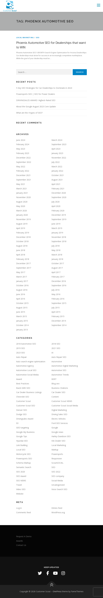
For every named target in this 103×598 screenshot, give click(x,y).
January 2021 (22, 193)
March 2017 (21, 276)
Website (19, 493)
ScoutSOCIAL (57, 462)
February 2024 (22, 144)
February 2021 (57, 188)
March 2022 (56, 166)
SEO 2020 (20, 471)
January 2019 (57, 232)
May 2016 (55, 294)
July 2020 (55, 201)
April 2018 (20, 254)
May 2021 (20, 184)
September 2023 (58, 144)
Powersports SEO (24, 458)
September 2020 (58, 197)
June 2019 (55, 223)
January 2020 (22, 215)
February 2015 (57, 316)
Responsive (56, 458)
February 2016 (57, 298)
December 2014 (58, 320)
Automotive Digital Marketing (64, 365)
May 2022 (20, 166)
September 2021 (23, 179)
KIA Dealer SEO (58, 440)
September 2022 (23, 162)
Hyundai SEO (22, 440)
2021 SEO (55, 348)
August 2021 (57, 179)
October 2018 (22, 241)
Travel (19, 485)
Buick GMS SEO (23, 388)
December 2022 (23, 157)
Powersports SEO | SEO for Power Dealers (35, 94)
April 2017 (55, 272)
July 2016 (55, 290)
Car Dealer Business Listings (29, 392)
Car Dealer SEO (58, 392)
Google (54, 427)
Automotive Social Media (27, 374)
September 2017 (23, 268)
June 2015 (20, 312)
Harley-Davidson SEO (61, 436)
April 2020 (55, 206)
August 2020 (21, 201)
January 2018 (57, 259)
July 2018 (55, 245)
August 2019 (21, 223)
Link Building (21, 445)
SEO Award (21, 476)
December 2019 (58, 215)
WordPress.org (58, 512)
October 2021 (57, 175)
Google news (57, 432)
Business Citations (59, 388)
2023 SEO (20, 352)
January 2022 (57, 170)
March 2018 (56, 254)
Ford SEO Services (59, 423)
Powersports (57, 454)
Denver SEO (21, 410)
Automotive (56, 361)
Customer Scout (23, 401)
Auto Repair (21, 357)
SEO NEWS (21, 480)
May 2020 (20, 206)
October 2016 (22, 285)
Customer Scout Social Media (64, 405)
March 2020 (21, 210)
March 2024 (56, 140)
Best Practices (22, 383)
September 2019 (58, 219)
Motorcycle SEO (23, 454)
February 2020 (57, 210)
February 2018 (22, 259)
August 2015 (21, 307)
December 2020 (58, 193)
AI (52, 352)
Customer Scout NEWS (61, 401)
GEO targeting (22, 427)
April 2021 (55, 184)
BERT (53, 379)
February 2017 (57, 276)
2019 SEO (20, 348)
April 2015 (55, 312)
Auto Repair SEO (58, 357)
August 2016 (21, 290)
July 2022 (55, 162)
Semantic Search (23, 467)
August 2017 (57, 268)
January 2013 (22, 329)
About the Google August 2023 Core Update (36, 106)
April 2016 (20, 298)
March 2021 (21, 188)
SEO (37, 37)
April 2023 (55, 148)
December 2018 (23, 237)
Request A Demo (24, 536)
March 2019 (56, 228)
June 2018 (20, 250)
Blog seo (55, 383)
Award (19, 379)
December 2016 (58, 281)
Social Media (57, 480)
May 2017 (20, 272)
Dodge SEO (21, 414)
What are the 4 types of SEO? (29, 112)
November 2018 (58, 237)
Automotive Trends (60, 374)
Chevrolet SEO (22, 396)
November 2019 (23, 219)
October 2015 (22, 303)
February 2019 (22, 232)
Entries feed (56, 508)
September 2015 (58, 303)
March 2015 (21, 316)
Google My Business (25, 432)
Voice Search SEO (59, 489)
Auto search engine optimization (30, 361)
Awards (19, 541)
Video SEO (20, 489)
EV (17, 423)
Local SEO (20, 449)
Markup (54, 449)
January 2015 (22, 320)
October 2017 (57, 263)
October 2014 (22, 325)
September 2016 (58, 285)
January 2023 (57, 153)
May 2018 (55, 250)
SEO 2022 (55, 471)
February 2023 (22, 153)
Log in (19, 508)
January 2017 (22, 281)
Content (55, 396)
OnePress (57, 591)
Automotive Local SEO (26, 370)
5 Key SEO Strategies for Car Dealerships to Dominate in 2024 (44, 88)
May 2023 (20, 148)
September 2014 (58, 325)
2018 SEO (55, 343)
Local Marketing (25, 37)
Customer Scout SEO (25, 405)
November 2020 (23, 197)
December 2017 (23, 263)
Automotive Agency (25, 365)
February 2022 (22, 170)
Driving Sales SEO (59, 414)
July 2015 (55, 307)
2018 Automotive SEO (26, 343)
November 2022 (58, 157)
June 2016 (20, 294)
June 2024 (20, 140)
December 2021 (23, 175)
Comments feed (23, 512)
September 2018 (58, 241)
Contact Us (21, 545)
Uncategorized (58, 485)
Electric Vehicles (58, 418)
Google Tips (21, 436)
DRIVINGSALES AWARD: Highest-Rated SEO (35, 100)
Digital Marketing (59, 410)
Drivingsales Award (24, 418)
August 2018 (21, 245)
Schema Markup (23, 462)
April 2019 (20, 228)
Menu (98, 5)
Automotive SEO (58, 370)
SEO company (57, 476)
